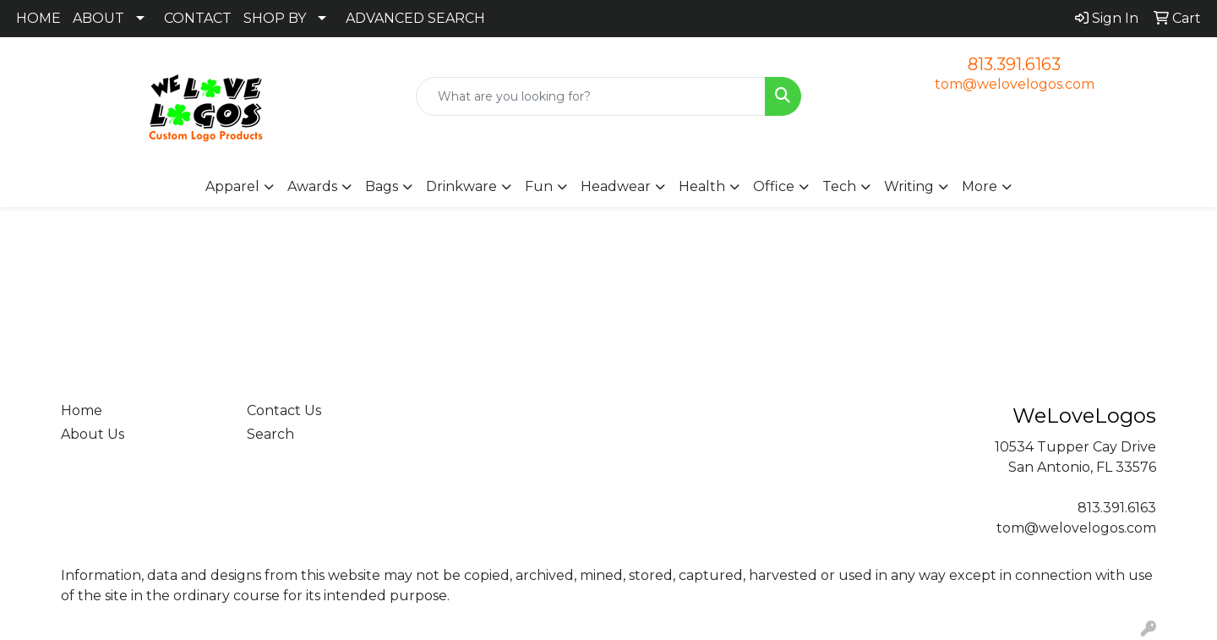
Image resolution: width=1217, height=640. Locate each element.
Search (270, 434)
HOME (38, 18)
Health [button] (702, 186)
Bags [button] (381, 186)
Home (81, 410)
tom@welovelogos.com (1014, 84)
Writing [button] (909, 186)
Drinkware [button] (461, 186)
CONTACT (198, 18)
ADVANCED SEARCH (415, 18)
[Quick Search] (591, 96)
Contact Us (284, 410)
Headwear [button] (616, 186)
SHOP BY (274, 18)
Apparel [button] (232, 186)
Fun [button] (539, 186)
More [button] (979, 186)
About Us (92, 434)
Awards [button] (312, 186)
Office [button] (773, 186)
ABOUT (98, 18)
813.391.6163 (1014, 64)
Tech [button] (839, 186)
